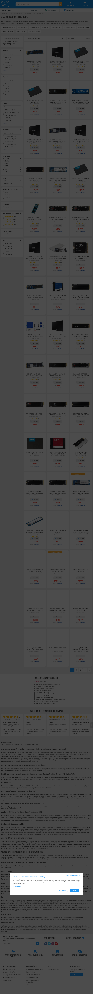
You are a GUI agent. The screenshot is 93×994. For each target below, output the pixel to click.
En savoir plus (17, 886)
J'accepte (74, 890)
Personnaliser (62, 890)
